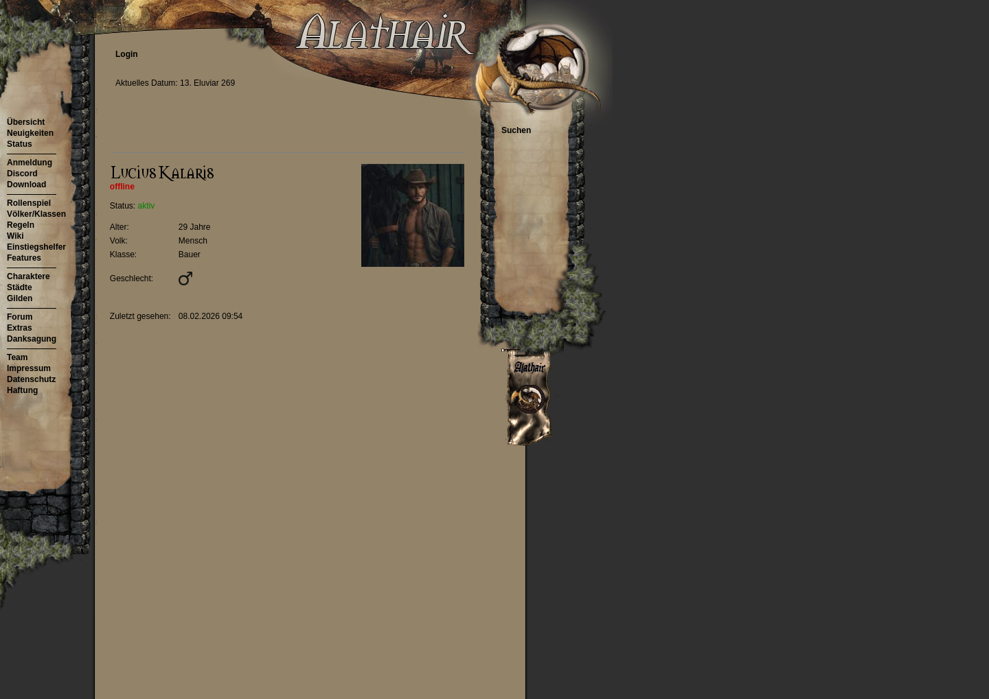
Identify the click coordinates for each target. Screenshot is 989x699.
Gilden (19, 298)
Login (126, 54)
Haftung (22, 390)
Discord (22, 173)
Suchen (516, 130)
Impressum (29, 368)
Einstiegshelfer (36, 247)
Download (26, 184)
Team (17, 357)
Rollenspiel (29, 203)
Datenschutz (31, 379)
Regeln (20, 225)
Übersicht (26, 122)
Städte (19, 287)
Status (19, 144)
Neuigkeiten (30, 133)
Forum (19, 317)
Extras (19, 328)
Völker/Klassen (36, 214)
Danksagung (31, 339)
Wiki (15, 236)
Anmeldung (29, 162)
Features (24, 258)
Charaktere (28, 276)
